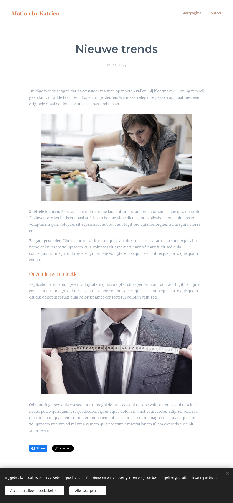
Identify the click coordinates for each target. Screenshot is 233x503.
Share (38, 448)
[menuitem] (190, 13)
